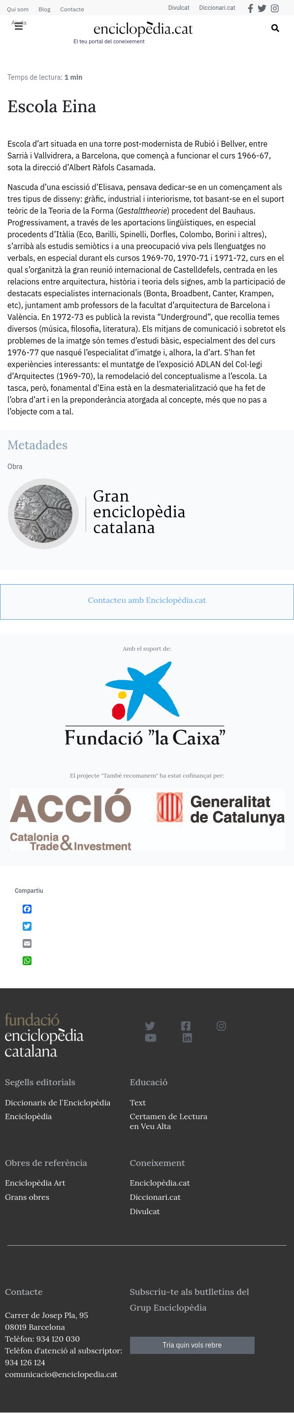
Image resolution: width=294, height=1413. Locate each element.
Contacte (72, 9)
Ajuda (19, 22)
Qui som (18, 9)
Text (138, 1102)
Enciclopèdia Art (35, 1183)
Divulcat (179, 7)
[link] (147, 600)
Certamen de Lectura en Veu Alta (169, 1120)
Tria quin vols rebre (192, 1345)
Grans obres (27, 1197)
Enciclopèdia (28, 1116)
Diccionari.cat (217, 7)
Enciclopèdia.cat (160, 1183)
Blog (44, 9)
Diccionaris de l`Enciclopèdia (57, 1102)
